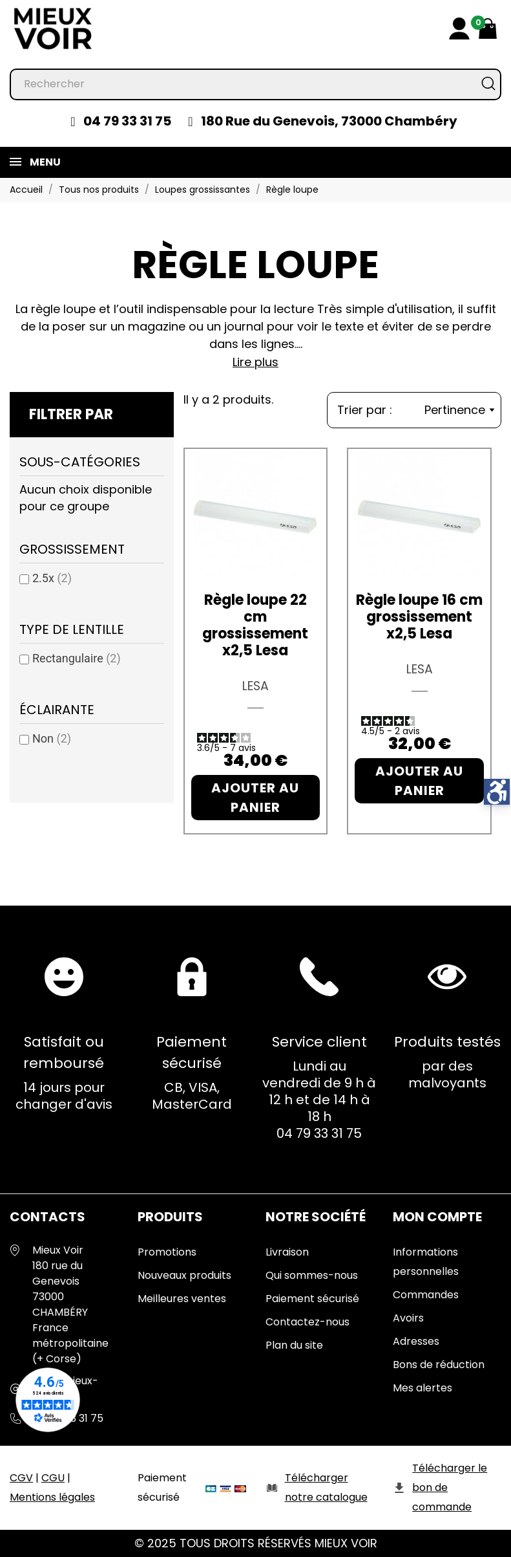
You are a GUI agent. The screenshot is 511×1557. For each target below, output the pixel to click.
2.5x (52, 578)
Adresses (416, 1341)
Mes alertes (422, 1387)
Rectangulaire (76, 658)
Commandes (426, 1294)
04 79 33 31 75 (127, 121)
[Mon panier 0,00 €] (487, 28)
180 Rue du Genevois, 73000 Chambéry (329, 121)
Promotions (167, 1252)
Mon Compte (437, 1217)
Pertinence (459, 410)
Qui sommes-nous (312, 1275)
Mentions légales (52, 1497)
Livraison (287, 1252)
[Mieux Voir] (53, 28)
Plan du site (294, 1345)
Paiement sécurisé (312, 1298)
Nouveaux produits (184, 1275)
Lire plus (255, 362)
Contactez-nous (307, 1321)
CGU (53, 1477)
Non (51, 738)
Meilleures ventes (182, 1298)
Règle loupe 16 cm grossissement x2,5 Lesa (419, 617)
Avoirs (408, 1318)
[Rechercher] (255, 84)
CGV (21, 1477)
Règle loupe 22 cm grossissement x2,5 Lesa (255, 625)
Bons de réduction (439, 1364)
